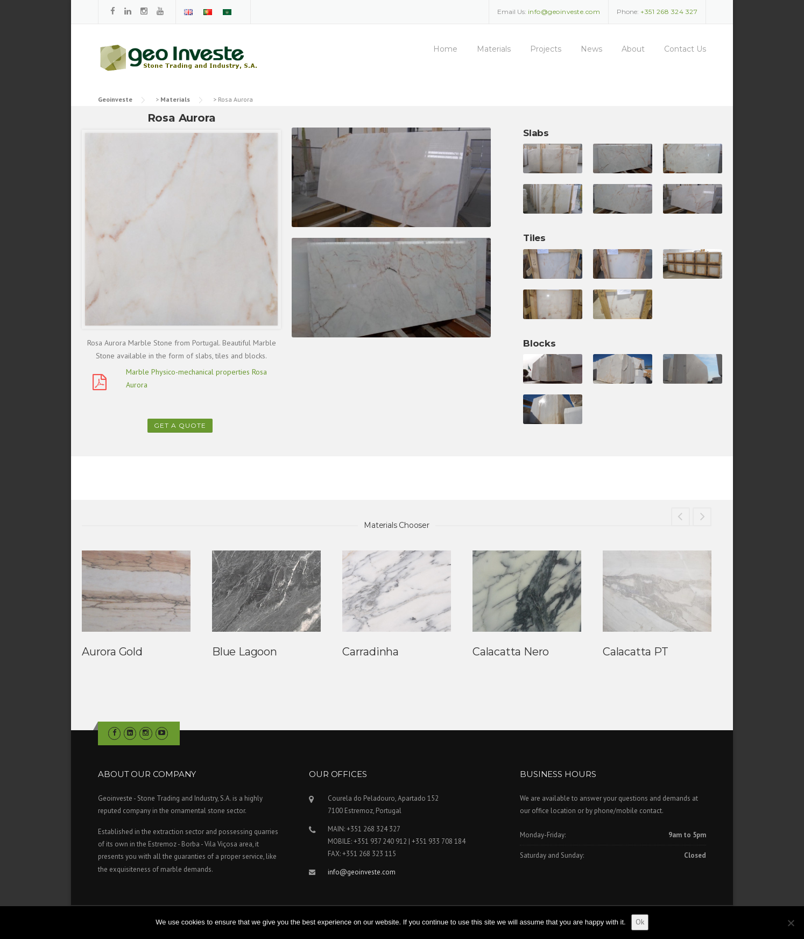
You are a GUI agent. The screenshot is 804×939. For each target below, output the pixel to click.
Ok (640, 922)
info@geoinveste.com (362, 872)
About (633, 49)
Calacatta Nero (510, 651)
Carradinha (370, 651)
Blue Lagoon (244, 651)
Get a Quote (180, 425)
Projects (545, 49)
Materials (494, 49)
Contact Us (685, 49)
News (591, 49)
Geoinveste (115, 99)
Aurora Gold (112, 651)
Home (445, 49)
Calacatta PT (635, 651)
